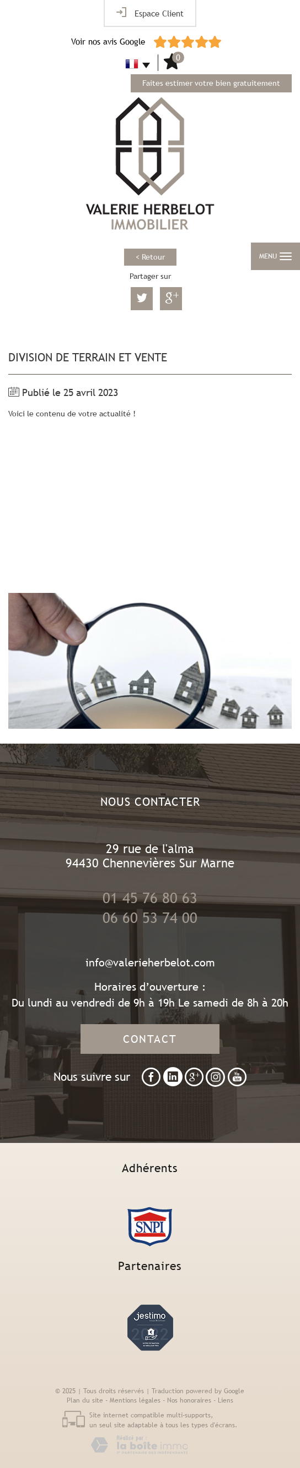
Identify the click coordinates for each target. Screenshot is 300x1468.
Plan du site (85, 1400)
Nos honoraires (189, 1400)
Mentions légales (135, 1400)
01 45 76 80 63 (150, 898)
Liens (225, 1400)
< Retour (150, 256)
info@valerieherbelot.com (150, 962)
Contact (150, 1038)
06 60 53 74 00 (150, 918)
